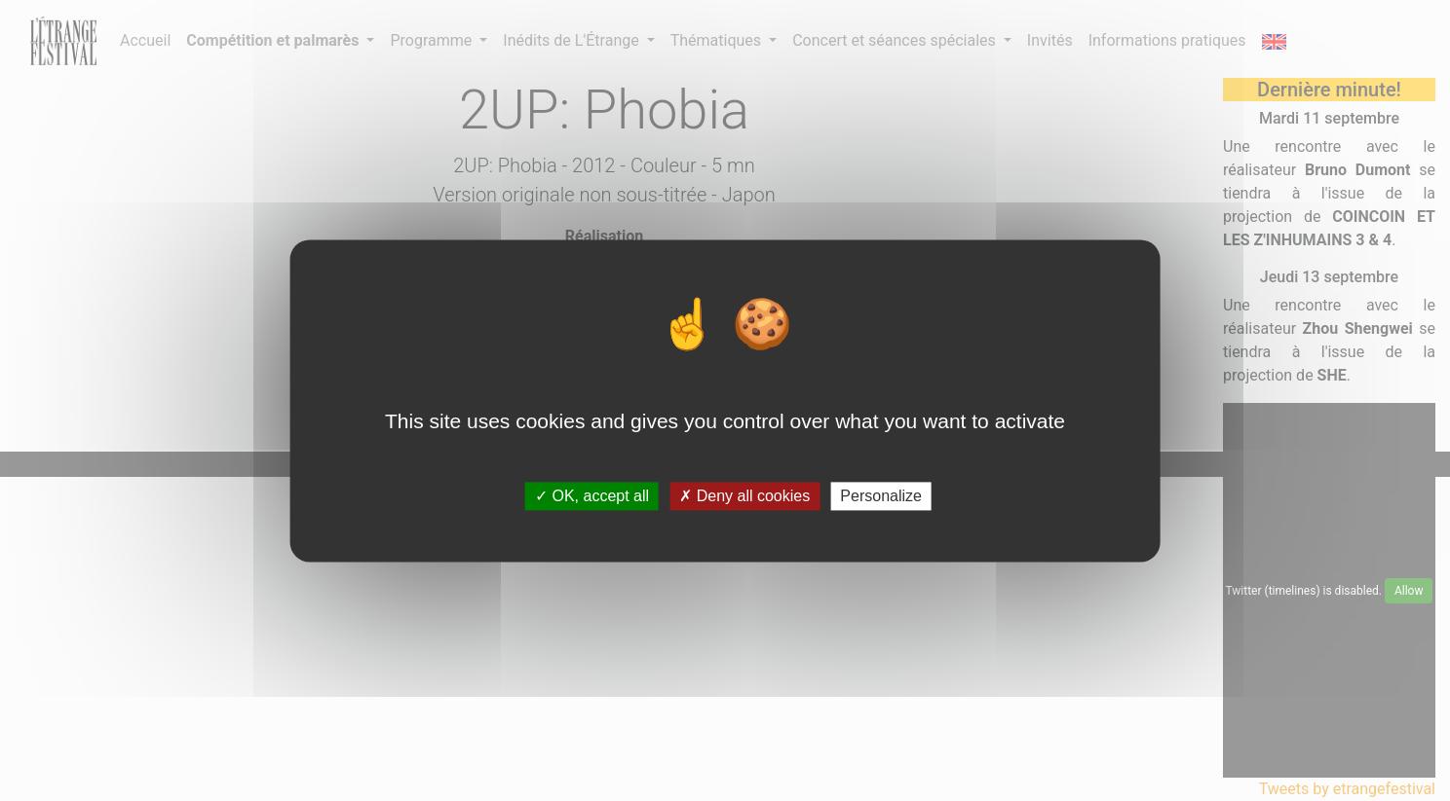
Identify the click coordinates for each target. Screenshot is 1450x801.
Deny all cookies (744, 496)
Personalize (881, 496)
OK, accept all (592, 496)
